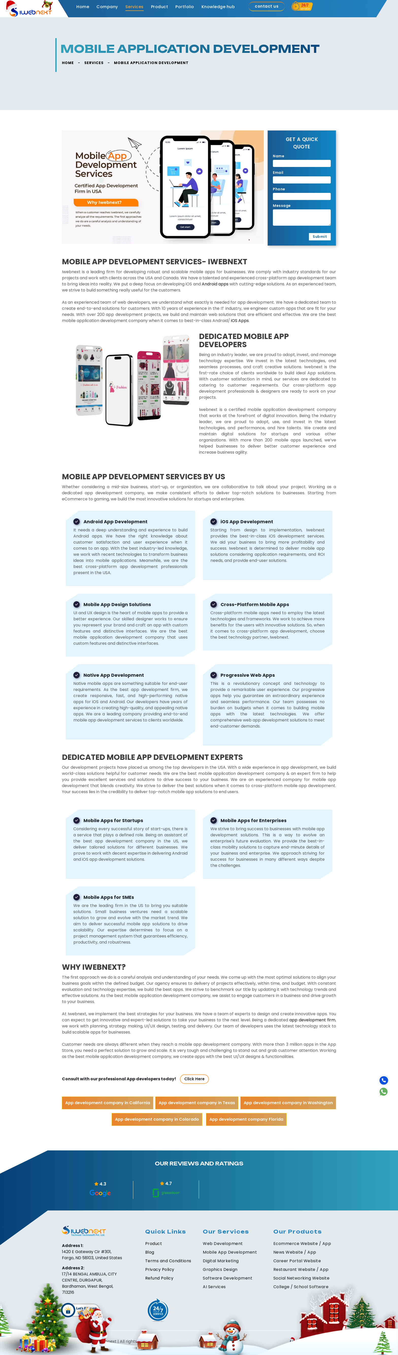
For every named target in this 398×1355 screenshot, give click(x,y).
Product (159, 7)
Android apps (215, 284)
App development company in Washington (288, 1103)
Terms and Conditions (168, 1261)
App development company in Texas (197, 1103)
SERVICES (94, 62)
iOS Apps (240, 321)
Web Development (223, 1243)
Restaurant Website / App (301, 1269)
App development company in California (107, 1103)
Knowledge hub (218, 7)
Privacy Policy (159, 1269)
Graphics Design (220, 1269)
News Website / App (294, 1252)
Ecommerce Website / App (302, 1243)
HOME (68, 62)
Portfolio (184, 7)
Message (282, 205)
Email (278, 172)
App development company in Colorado (157, 1119)
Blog (149, 1252)
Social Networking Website (301, 1278)
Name (278, 156)
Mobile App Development (230, 1252)
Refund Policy (159, 1278)
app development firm (312, 1020)
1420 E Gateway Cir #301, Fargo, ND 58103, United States (92, 1255)
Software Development (227, 1278)
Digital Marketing (221, 1261)
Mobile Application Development (151, 62)
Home (82, 7)
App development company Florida (246, 1119)
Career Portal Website (297, 1261)
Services (134, 7)
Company (107, 7)
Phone (279, 189)
